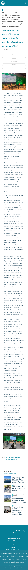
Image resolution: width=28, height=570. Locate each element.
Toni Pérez (8, 459)
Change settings (18, 567)
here (14, 558)
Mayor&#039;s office (15, 457)
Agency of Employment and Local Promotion (19, 495)
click (17, 540)
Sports (14, 485)
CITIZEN (7, 3)
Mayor (5, 10)
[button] (14, 55)
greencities (14, 459)
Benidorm (8, 457)
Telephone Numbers (17, 549)
